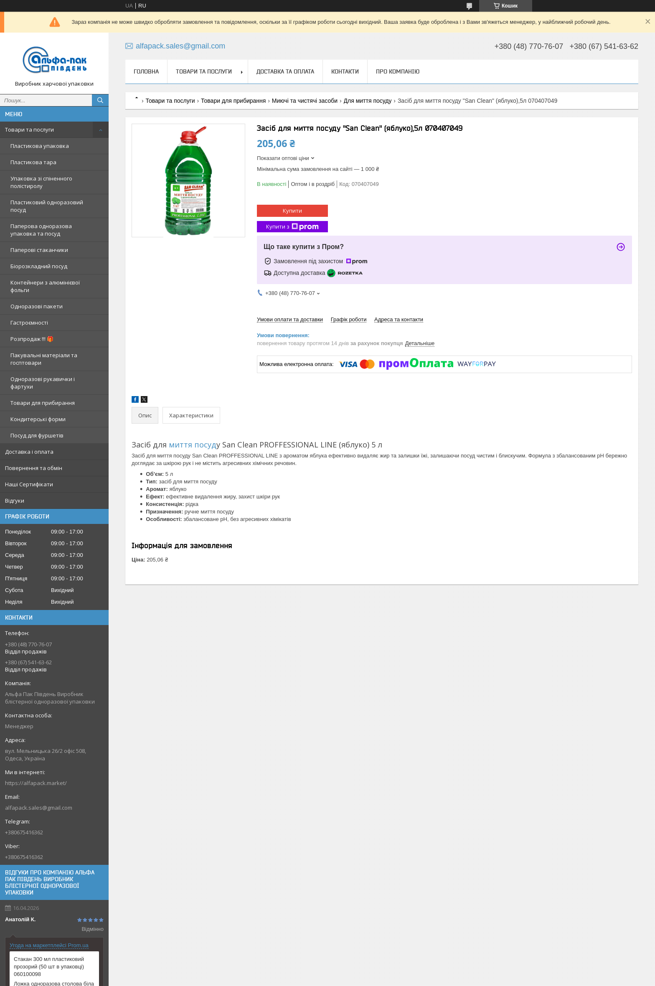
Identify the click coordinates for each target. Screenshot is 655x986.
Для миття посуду (368, 100)
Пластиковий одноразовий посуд (46, 205)
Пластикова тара (33, 162)
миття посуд (191, 445)
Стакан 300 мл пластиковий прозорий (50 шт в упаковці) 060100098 (49, 966)
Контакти (345, 71)
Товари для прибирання (42, 403)
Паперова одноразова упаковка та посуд (41, 229)
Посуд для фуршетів (36, 435)
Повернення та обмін (33, 468)
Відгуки (14, 500)
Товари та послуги (29, 129)
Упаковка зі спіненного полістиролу (41, 182)
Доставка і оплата (29, 451)
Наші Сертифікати (29, 484)
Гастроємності (29, 322)
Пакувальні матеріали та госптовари (43, 358)
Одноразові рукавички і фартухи (42, 382)
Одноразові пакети (36, 306)
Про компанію (397, 71)
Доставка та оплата (285, 71)
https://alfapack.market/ (36, 783)
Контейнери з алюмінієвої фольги (45, 286)
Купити (292, 210)
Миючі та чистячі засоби (305, 100)
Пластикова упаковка (39, 146)
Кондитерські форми (38, 419)
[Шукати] (100, 100)
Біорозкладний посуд (38, 266)
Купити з (292, 227)
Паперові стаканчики (39, 250)
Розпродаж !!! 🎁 (31, 339)
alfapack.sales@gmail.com (38, 807)
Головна (146, 71)
